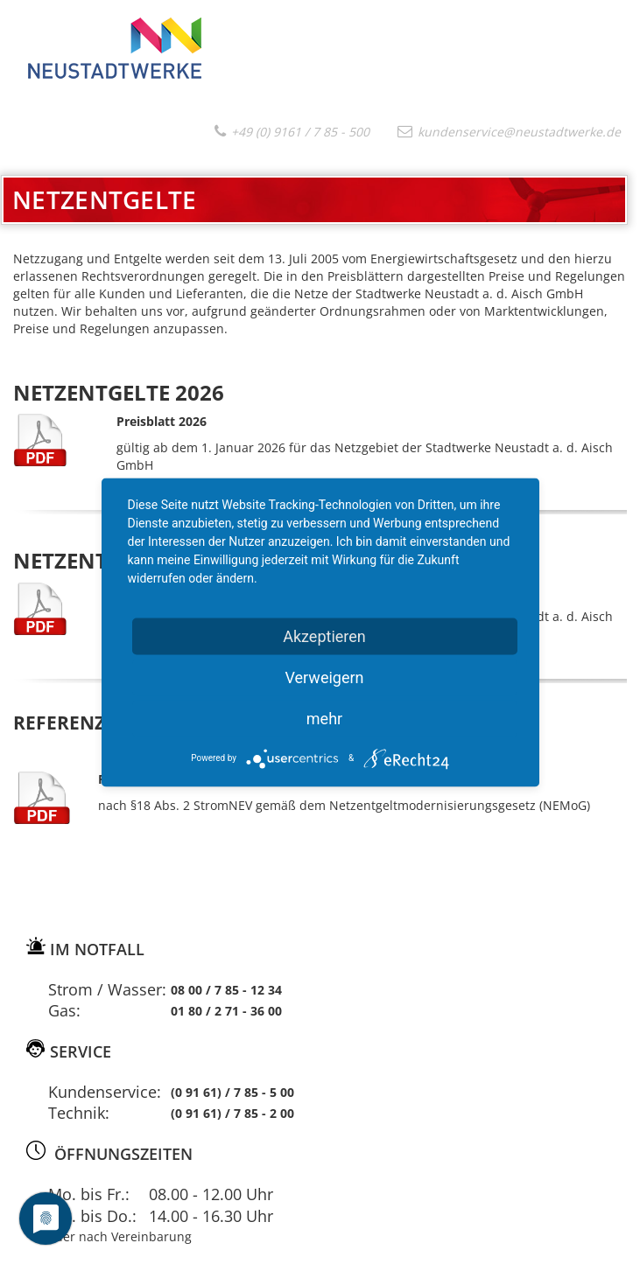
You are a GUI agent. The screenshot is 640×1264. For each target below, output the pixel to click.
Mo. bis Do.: (92, 1215)
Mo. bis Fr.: (89, 1194)
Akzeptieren (324, 635)
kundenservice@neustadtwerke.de (509, 131)
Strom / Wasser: (107, 989)
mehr (324, 718)
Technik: (78, 1112)
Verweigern (324, 676)
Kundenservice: (104, 1091)
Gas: (64, 1010)
